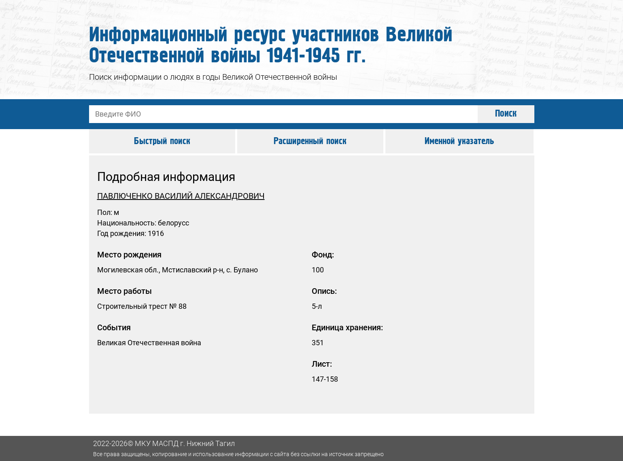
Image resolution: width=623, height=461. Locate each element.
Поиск (506, 114)
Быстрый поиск (162, 141)
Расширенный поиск (310, 141)
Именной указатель (459, 141)
